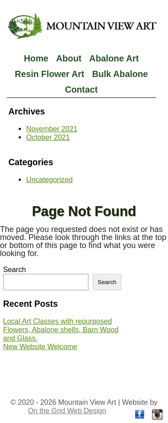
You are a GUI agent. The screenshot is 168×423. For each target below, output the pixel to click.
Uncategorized (49, 179)
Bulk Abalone (120, 74)
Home (36, 58)
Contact (81, 89)
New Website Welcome (40, 346)
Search (14, 269)
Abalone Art (114, 58)
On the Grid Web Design (67, 411)
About (68, 58)
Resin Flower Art (49, 74)
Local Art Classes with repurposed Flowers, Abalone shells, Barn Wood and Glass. (61, 329)
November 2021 (51, 129)
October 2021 (48, 137)
